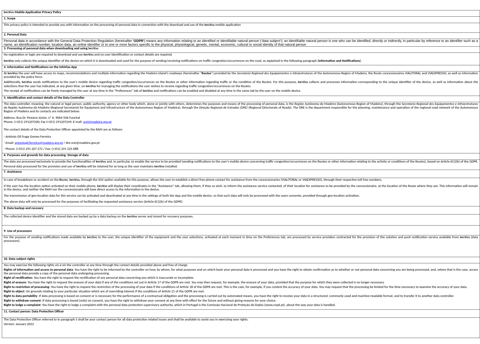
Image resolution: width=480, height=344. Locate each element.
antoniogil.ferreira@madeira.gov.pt (39, 143)
